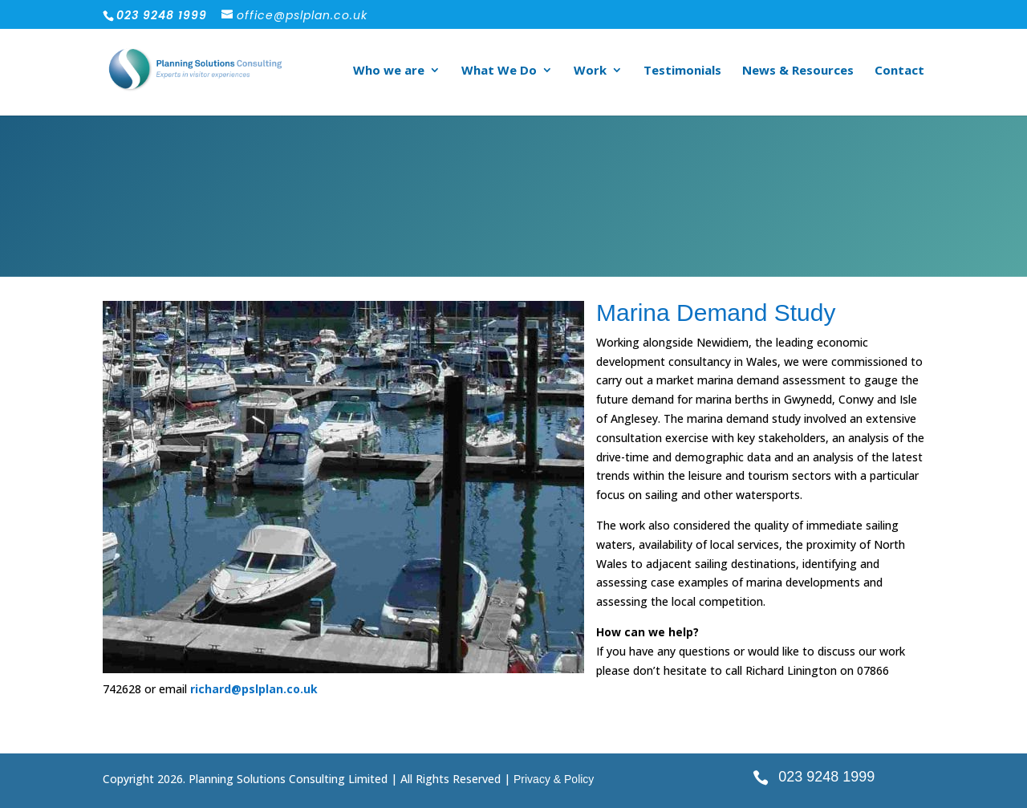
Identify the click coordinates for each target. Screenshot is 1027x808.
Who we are (388, 71)
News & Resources (798, 71)
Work (590, 71)
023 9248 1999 (826, 777)
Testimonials (682, 71)
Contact (899, 71)
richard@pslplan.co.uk (254, 688)
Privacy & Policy (554, 779)
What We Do (499, 71)
